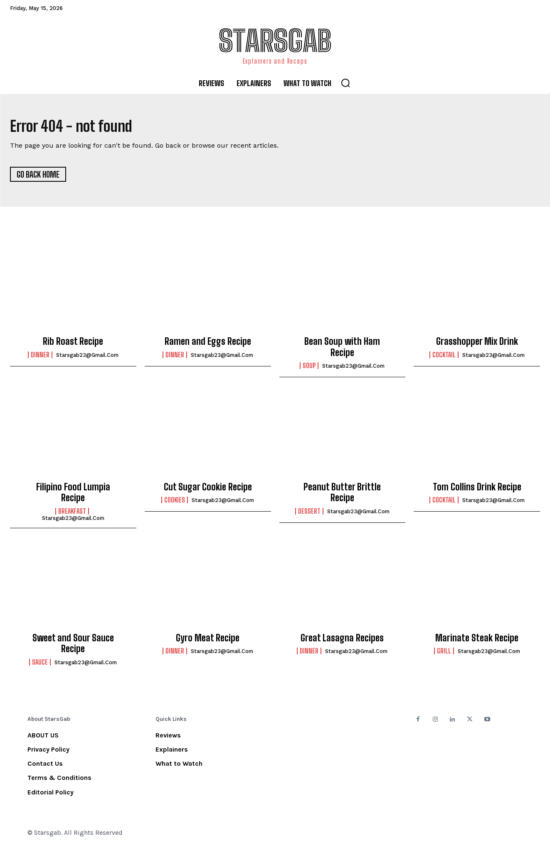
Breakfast (72, 514)
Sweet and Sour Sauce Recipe (73, 646)
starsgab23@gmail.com (87, 358)
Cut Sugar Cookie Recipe (208, 489)
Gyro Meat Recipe (207, 640)
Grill (444, 654)
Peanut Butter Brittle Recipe (342, 495)
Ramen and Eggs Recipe (208, 344)
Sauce (40, 665)
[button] (345, 83)
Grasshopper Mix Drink (477, 344)
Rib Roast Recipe (73, 344)
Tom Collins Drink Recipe (477, 489)
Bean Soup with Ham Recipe (342, 350)
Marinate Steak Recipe (476, 640)
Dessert (309, 514)
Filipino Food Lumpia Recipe (73, 495)
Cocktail (444, 357)
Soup (309, 368)
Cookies (174, 503)
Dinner (40, 357)
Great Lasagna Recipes (342, 640)
